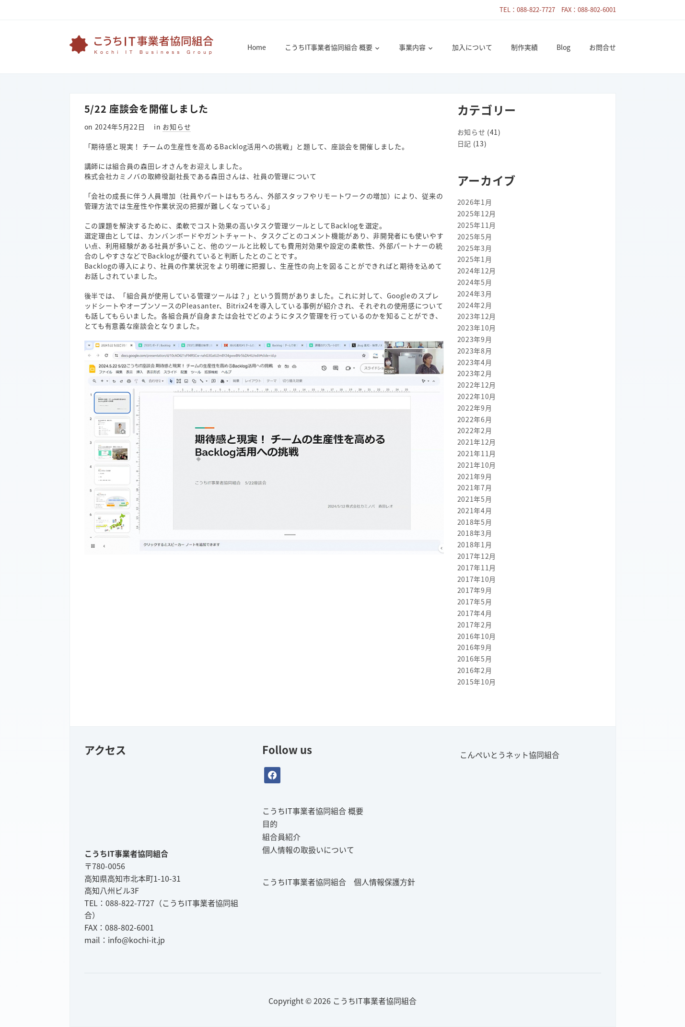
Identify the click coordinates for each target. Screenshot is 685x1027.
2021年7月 (474, 487)
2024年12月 (477, 270)
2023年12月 (477, 316)
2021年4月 (474, 510)
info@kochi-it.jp (136, 939)
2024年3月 (474, 293)
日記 (464, 143)
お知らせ (177, 126)
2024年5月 (474, 282)
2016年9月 (474, 647)
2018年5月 (474, 522)
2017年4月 (474, 613)
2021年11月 (477, 453)
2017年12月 (477, 556)
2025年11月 (477, 225)
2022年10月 (477, 396)
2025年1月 (474, 259)
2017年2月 (474, 624)
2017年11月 (477, 567)
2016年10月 (477, 636)
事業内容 (412, 47)
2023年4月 (474, 362)
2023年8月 (474, 350)
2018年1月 (474, 544)
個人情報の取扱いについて (308, 849)
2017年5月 (474, 601)
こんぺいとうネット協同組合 (509, 754)
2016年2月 (474, 670)
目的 (270, 823)
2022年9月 (474, 408)
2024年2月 (474, 305)
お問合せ (602, 47)
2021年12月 (477, 442)
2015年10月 (477, 681)
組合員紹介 (281, 836)
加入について (472, 47)
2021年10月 (477, 465)
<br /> (156, 801)
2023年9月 (474, 339)
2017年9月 (474, 590)
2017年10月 (477, 579)
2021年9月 (474, 476)
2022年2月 (474, 430)
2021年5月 (474, 499)
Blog (563, 47)
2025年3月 (474, 248)
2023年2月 (474, 373)
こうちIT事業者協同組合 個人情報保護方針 (338, 881)
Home (256, 47)
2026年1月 (474, 202)
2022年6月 (474, 419)
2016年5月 (474, 658)
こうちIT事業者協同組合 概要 (328, 47)
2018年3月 (474, 533)
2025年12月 (477, 213)
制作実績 (524, 47)
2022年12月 (477, 385)
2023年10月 (477, 327)
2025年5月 (474, 236)
